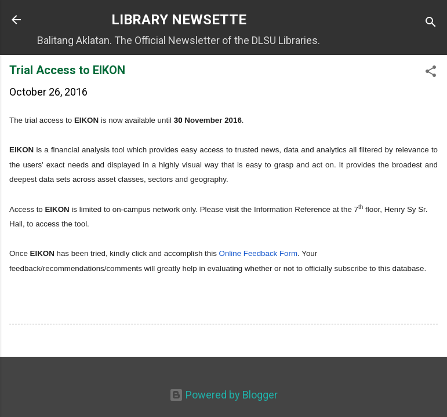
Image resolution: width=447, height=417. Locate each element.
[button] (431, 73)
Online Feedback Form (258, 253)
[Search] (431, 23)
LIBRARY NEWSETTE (178, 20)
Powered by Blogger (223, 395)
